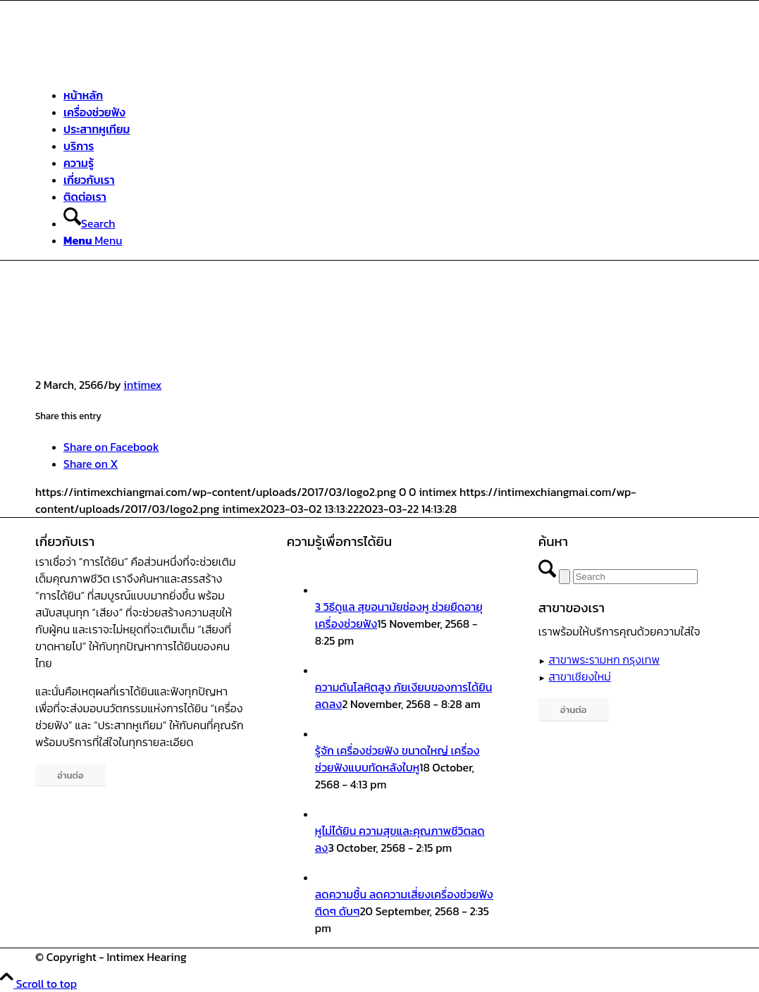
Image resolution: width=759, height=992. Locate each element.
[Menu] (92, 240)
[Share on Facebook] (111, 446)
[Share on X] (90, 463)
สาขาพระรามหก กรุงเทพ (604, 659)
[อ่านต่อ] (70, 775)
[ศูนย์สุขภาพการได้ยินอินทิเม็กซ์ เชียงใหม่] (141, 66)
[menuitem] (405, 95)
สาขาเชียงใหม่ (579, 676)
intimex (142, 384)
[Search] (89, 223)
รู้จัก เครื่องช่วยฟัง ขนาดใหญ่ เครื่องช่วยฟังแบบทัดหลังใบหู (397, 759)
